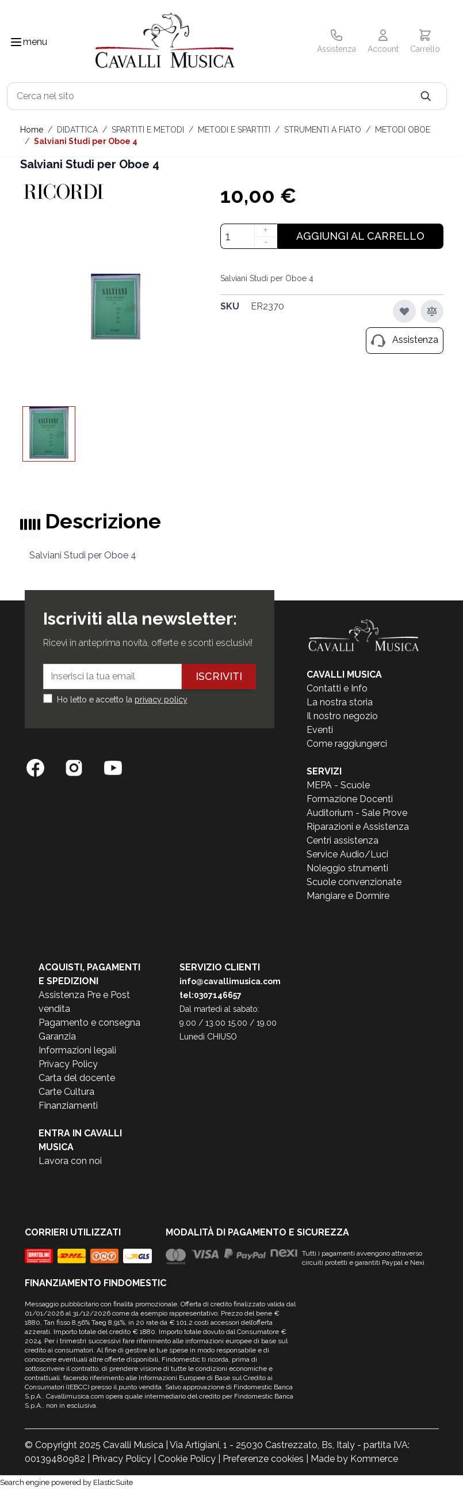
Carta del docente (77, 1077)
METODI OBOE (402, 129)
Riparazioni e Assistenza (358, 826)
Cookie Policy (187, 1458)
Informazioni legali (77, 1050)
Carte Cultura (66, 1091)
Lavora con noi (70, 1160)
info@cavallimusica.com (230, 981)
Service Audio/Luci (347, 854)
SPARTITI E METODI (148, 129)
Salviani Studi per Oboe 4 (85, 141)
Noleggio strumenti (347, 868)
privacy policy (161, 699)
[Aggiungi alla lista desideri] (404, 311)
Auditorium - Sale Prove (357, 812)
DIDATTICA (77, 129)
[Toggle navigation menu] (16, 42)
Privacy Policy (68, 1064)
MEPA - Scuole (338, 785)
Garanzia (57, 1036)
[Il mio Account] (383, 42)
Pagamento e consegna (89, 1022)
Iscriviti (219, 676)
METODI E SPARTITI (234, 129)
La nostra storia (340, 702)
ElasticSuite (113, 1482)
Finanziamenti (68, 1105)
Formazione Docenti (350, 798)
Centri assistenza (342, 840)
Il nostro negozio (342, 716)
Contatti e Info (337, 688)
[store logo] (165, 42)
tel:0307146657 (210, 995)
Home (31, 129)
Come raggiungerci (347, 743)
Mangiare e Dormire (348, 895)
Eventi (320, 729)
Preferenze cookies (263, 1458)
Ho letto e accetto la (122, 699)
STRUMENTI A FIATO (322, 129)
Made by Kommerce (354, 1458)
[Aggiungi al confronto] (431, 311)
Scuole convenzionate (354, 881)
